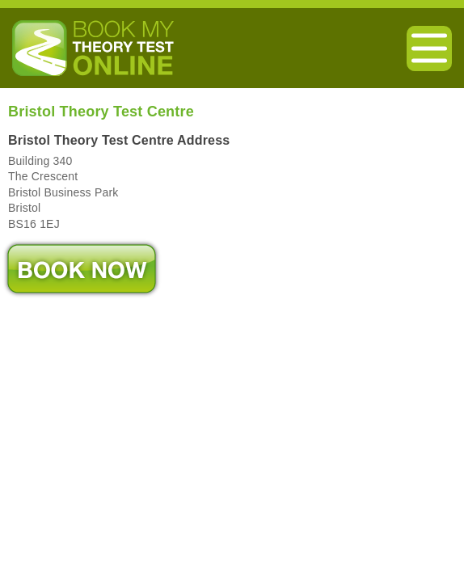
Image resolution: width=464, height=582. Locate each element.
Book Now (82, 268)
